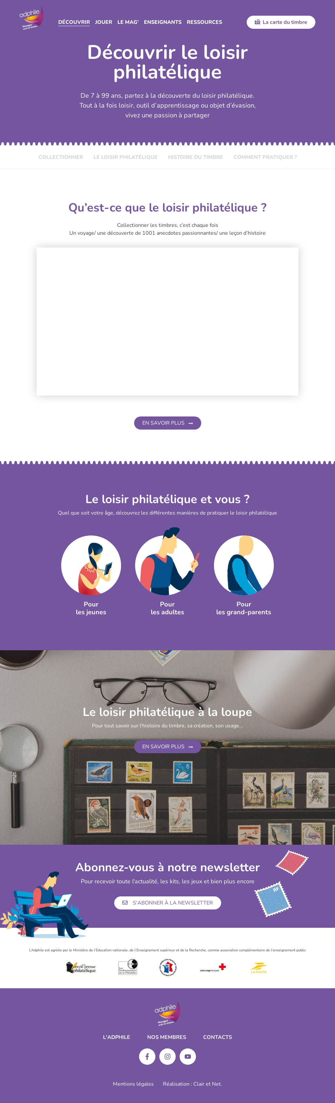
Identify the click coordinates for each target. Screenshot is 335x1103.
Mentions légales (133, 1084)
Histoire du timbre (195, 157)
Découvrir (74, 22)
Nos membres (166, 1037)
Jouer (103, 22)
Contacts (217, 1037)
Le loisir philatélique (126, 157)
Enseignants (163, 22)
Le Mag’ (128, 22)
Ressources (204, 22)
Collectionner (61, 157)
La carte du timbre (281, 22)
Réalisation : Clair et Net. (192, 1084)
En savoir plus (167, 423)
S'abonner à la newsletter (167, 903)
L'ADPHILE (116, 1037)
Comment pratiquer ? (265, 157)
